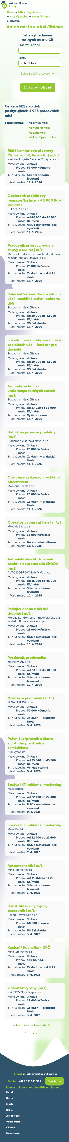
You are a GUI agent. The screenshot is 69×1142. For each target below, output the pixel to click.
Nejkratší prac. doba (42, 137)
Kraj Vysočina (19, 16)
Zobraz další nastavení (35, 73)
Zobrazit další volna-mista (29, 1025)
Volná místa (13, 1121)
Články (10, 1127)
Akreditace (13, 1115)
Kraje (9, 1109)
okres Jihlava (41, 16)
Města (10, 1104)
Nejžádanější (37, 132)
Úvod (9, 1092)
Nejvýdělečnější (39, 127)
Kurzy (9, 1098)
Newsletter (13, 1133)
